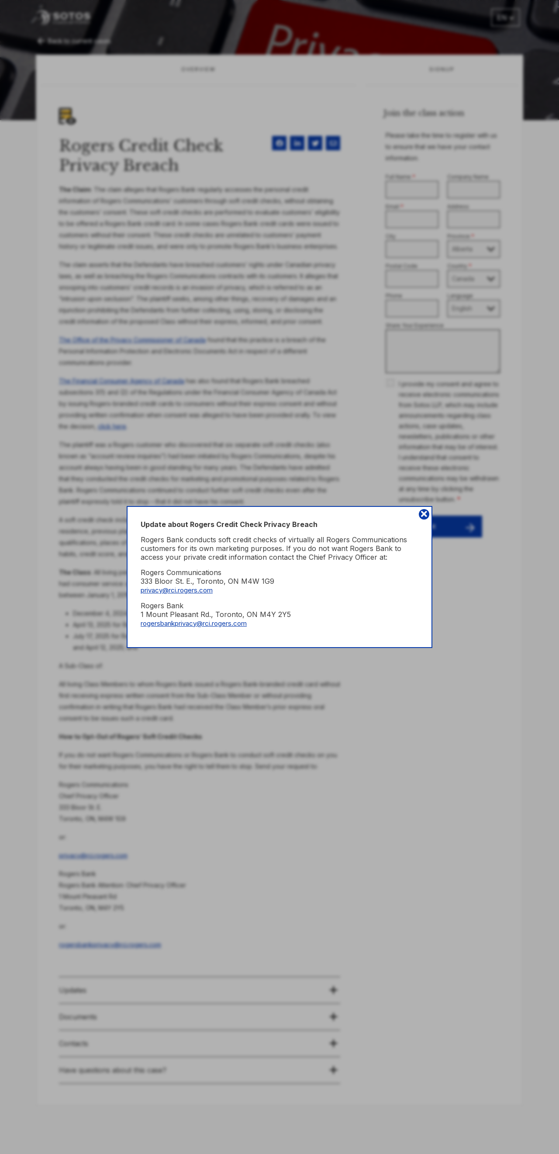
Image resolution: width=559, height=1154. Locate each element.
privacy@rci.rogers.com (180, 590)
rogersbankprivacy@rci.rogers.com (199, 623)
